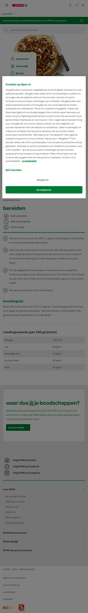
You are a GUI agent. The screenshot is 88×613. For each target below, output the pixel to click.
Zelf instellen (14, 170)
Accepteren (44, 189)
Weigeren (43, 179)
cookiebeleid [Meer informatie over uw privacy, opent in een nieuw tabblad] (29, 161)
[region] (44, 137)
